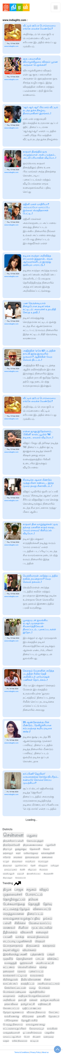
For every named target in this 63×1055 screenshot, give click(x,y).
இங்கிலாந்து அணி (15, 954)
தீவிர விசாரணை (31, 979)
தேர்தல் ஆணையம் (13, 1012)
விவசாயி (26, 932)
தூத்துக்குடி (21, 849)
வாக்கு (19, 937)
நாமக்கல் (18, 857)
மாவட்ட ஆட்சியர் (12, 1037)
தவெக (33, 899)
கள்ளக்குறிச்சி (47, 853)
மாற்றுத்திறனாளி (11, 1032)
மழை (32, 987)
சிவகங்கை (43, 870)
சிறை (47, 979)
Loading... (31, 819)
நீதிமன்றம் (10, 932)
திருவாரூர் (7, 865)
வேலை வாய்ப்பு (40, 923)
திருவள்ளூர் (17, 861)
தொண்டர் (54, 1016)
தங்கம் (47, 918)
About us (45, 1052)
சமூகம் (31, 889)
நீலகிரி (22, 870)
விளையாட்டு (42, 909)
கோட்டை (54, 1012)
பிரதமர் (40, 941)
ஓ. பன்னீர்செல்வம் (32, 1032)
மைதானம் (9, 996)
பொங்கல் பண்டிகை (14, 991)
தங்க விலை (11, 1004)
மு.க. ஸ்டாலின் (41, 927)
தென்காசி (35, 849)
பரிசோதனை (11, 1020)
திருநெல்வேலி (11, 845)
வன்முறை (49, 1037)
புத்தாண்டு (37, 954)
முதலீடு (8, 958)
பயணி (7, 937)
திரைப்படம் (35, 913)
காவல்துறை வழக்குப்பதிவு (21, 918)
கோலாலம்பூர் (36, 1028)
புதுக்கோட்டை (21, 865)
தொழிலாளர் (24, 958)
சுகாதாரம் (49, 945)
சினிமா (23, 927)
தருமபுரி (20, 874)
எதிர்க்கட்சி (44, 1004)
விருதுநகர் (42, 865)
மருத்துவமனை (13, 913)
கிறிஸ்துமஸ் (10, 979)
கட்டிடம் (34, 1041)
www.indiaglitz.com (11, 46)
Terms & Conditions (21, 1052)
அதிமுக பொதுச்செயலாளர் (34, 996)
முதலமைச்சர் (12, 894)
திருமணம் (32, 945)
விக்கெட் (53, 958)
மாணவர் (9, 927)
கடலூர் (6, 861)
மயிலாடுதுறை (31, 853)
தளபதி (22, 1000)
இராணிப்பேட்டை (33, 874)
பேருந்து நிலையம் (13, 1024)
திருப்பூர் (7, 849)
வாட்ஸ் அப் (10, 983)
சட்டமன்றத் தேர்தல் (16, 909)
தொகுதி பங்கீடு (29, 1020)
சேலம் (46, 849)
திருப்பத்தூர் (7, 878)
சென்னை (13, 835)
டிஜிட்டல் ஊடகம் (31, 1008)
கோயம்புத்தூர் (35, 840)
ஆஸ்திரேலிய (37, 991)
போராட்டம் (34, 894)
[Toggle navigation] (55, 7)
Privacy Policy (35, 1052)
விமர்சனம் (29, 950)
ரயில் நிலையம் (19, 1041)
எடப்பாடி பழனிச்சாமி (17, 941)
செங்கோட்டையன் (15, 987)
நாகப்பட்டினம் (10, 870)
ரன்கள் (33, 1000)
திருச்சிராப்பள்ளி (13, 840)
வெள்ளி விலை (27, 967)
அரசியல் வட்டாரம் (48, 983)
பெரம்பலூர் (43, 861)
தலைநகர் (8, 971)
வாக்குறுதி (10, 963)
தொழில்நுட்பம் (14, 899)
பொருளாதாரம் (13, 945)
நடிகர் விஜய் (11, 950)
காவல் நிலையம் (38, 937)
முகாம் (21, 971)
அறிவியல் (9, 1000)
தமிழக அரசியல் (49, 1000)
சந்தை (43, 967)
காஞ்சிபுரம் (30, 861)
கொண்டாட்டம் (11, 1008)
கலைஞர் (42, 932)
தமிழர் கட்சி (28, 1004)
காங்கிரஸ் (52, 1028)
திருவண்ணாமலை (33, 845)
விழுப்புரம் (32, 870)
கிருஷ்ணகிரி (48, 874)
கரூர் (18, 853)
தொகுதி (34, 904)
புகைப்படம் (36, 971)
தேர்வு (47, 904)
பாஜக (18, 889)
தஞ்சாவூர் (8, 853)
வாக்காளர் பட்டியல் (15, 975)
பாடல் (40, 958)
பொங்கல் (44, 987)
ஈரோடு (6, 857)
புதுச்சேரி (50, 845)
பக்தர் (50, 954)
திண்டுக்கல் (47, 857)
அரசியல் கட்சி (45, 963)
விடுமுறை (28, 1016)
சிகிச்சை (20, 923)
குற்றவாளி (26, 963)
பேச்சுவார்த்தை (14, 904)
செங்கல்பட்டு (20, 878)
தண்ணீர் (41, 1016)
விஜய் (44, 889)
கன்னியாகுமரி (8, 874)
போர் (27, 1037)
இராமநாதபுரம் (32, 857)
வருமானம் (37, 975)
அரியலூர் (55, 865)
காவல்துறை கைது (35, 1024)
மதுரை (32, 836)
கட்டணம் (9, 967)
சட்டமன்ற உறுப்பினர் (14, 1028)
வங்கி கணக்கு (11, 1016)
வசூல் (6, 1041)
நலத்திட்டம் (27, 983)
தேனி (33, 865)
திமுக (7, 889)
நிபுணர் (36, 1037)
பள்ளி (7, 923)
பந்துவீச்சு (49, 1032)
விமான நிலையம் (36, 1012)
